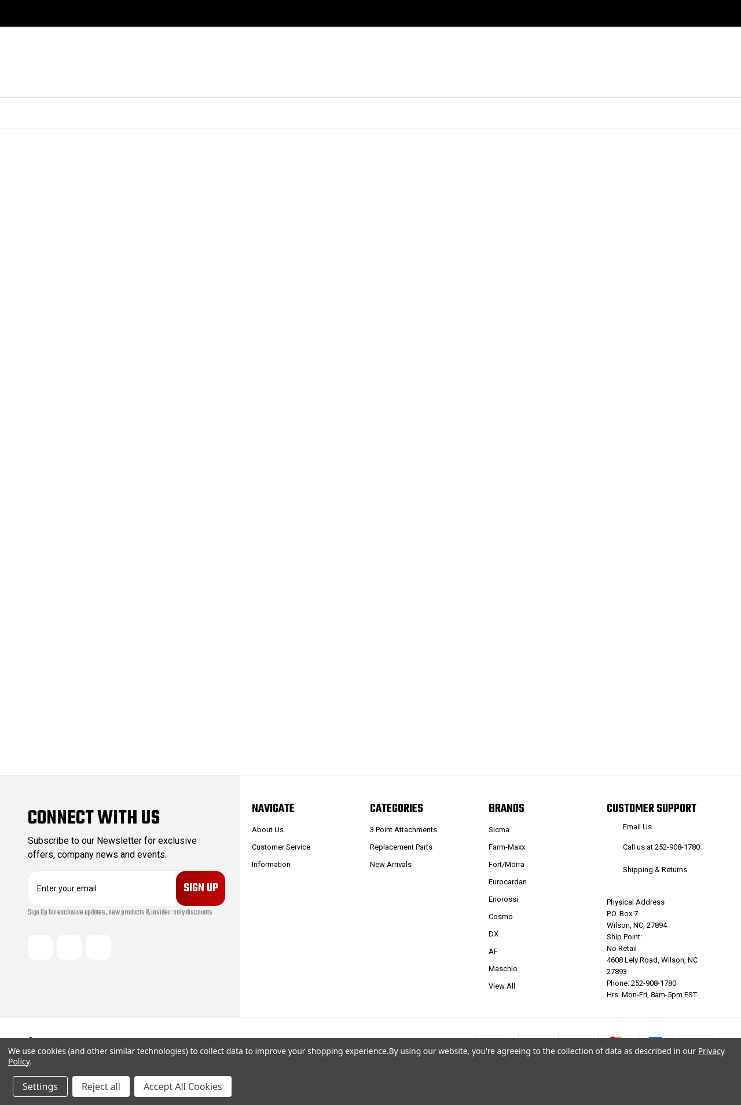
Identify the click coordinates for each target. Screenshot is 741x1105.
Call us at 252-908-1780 (661, 847)
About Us (268, 829)
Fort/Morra (506, 864)
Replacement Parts (401, 847)
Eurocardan (508, 881)
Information (271, 864)
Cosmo (501, 916)
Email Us (637, 826)
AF (493, 951)
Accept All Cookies (183, 1086)
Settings (40, 1086)
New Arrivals (391, 864)
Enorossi (503, 899)
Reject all (101, 1086)
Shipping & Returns (655, 869)
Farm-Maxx (507, 847)
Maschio (503, 968)
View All (502, 986)
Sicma (499, 829)
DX (493, 934)
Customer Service (281, 847)
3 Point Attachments (403, 829)
